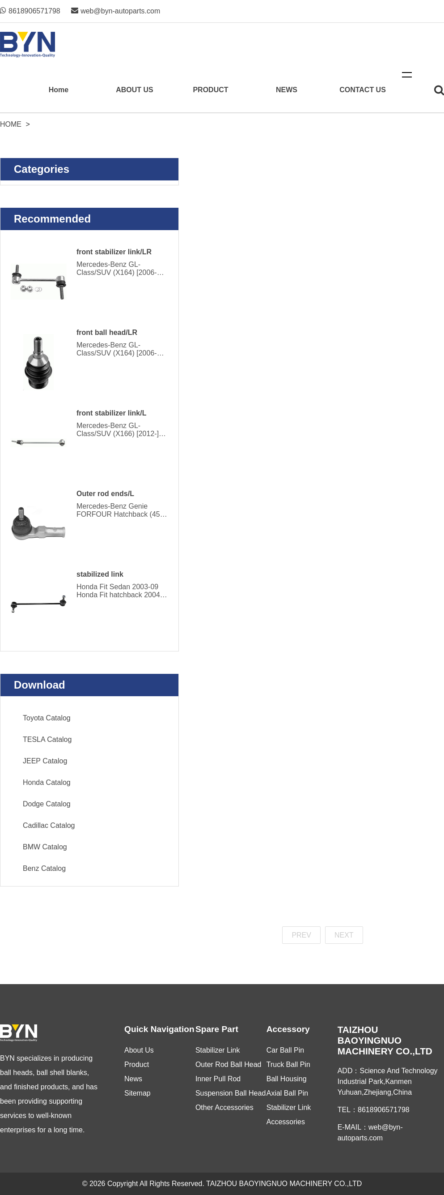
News (133, 1079)
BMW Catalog (45, 847)
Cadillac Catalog (49, 825)
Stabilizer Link (217, 1050)
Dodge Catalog (47, 804)
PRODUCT (210, 90)
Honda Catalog (47, 782)
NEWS (286, 90)
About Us (139, 1050)
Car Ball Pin (285, 1050)
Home (58, 90)
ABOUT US (134, 90)
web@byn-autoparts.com (115, 11)
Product (136, 1064)
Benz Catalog (44, 868)
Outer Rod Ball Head (228, 1064)
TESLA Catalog (47, 739)
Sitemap (137, 1093)
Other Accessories (224, 1107)
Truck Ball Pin (288, 1064)
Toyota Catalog (47, 718)
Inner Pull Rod (218, 1079)
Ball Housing (286, 1079)
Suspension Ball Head (230, 1093)
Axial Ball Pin (287, 1093)
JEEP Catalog (45, 761)
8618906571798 (30, 11)
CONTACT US (362, 90)
